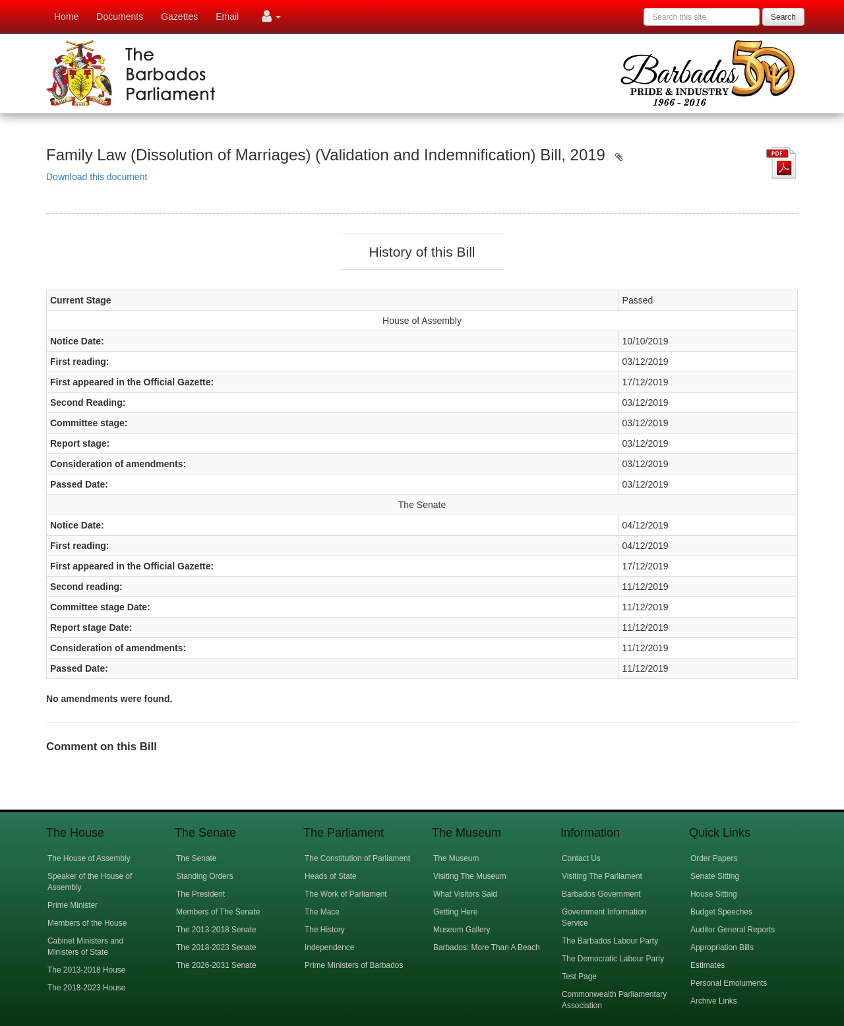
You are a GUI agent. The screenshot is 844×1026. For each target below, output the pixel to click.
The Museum (456, 858)
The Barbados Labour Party (610, 941)
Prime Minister (72, 905)
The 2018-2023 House (86, 987)
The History (325, 929)
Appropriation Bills (722, 947)
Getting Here (455, 911)
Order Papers (713, 858)
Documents (119, 16)
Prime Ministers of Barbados (354, 965)
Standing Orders (204, 876)
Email (227, 16)
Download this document (96, 177)
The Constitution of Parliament (357, 858)
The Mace (322, 911)
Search (783, 17)
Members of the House (87, 923)
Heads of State (331, 876)
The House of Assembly (89, 858)
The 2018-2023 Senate (216, 947)
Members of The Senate (218, 911)
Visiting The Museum (469, 876)
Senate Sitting (714, 876)
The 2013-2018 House (86, 970)
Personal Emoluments (728, 983)
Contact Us (581, 858)
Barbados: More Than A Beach (486, 947)
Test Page (579, 976)
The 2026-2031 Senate (216, 965)
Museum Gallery (462, 929)
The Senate (196, 858)
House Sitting (713, 894)
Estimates (707, 965)
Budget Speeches (721, 911)
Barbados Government (601, 894)
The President (200, 894)
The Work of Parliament (346, 894)
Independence (329, 947)
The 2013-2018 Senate (216, 929)
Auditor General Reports (732, 929)
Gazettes (179, 16)
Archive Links (713, 1001)
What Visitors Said (465, 894)
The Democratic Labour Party (613, 958)
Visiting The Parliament (602, 876)
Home (66, 16)
